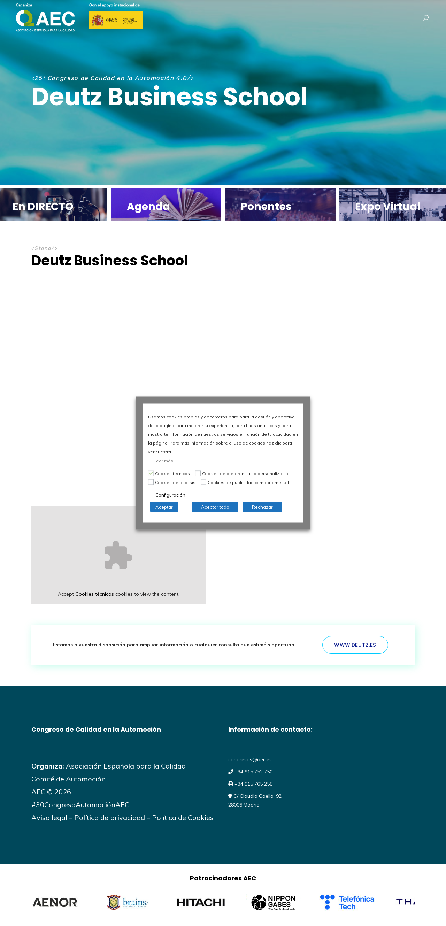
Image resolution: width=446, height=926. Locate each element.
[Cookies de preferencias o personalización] (198, 473)
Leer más (163, 460)
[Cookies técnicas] (151, 473)
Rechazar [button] (262, 507)
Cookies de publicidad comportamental (248, 482)
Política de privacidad (109, 817)
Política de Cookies (183, 817)
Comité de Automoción (68, 778)
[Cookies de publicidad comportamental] (203, 482)
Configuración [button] (170, 495)
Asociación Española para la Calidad (125, 766)
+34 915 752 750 (252, 772)
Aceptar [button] (164, 507)
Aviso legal (49, 817)
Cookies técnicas (94, 594)
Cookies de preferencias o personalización (246, 473)
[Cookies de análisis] (151, 482)
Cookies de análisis (175, 482)
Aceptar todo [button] (215, 507)
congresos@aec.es (250, 759)
